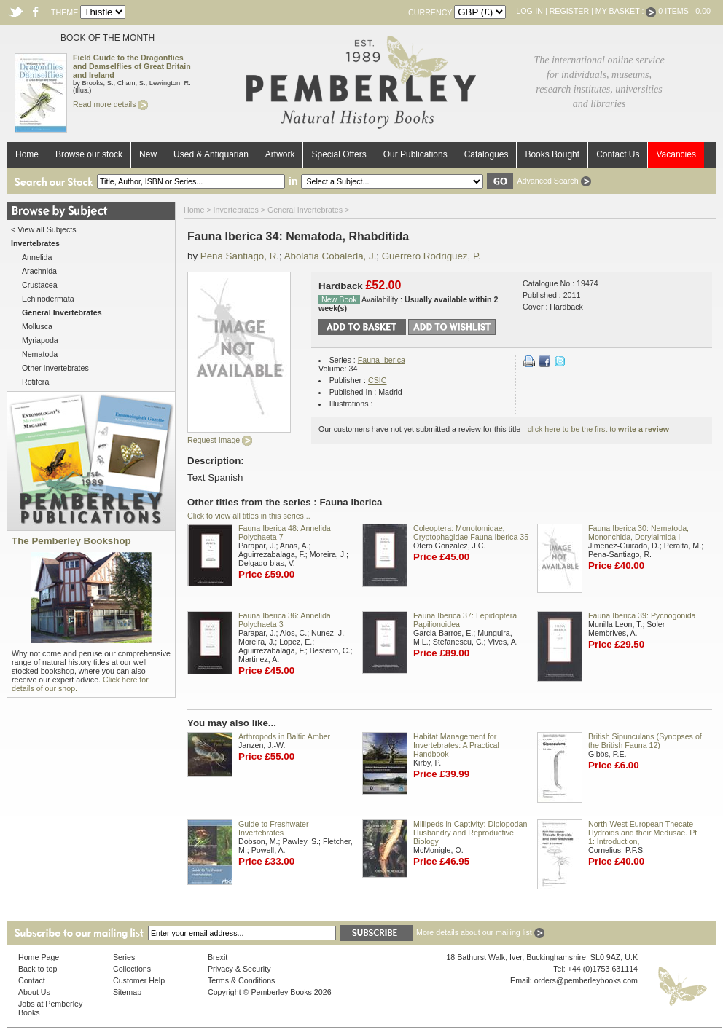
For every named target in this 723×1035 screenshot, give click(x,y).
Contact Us (617, 154)
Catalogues (486, 154)
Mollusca (37, 326)
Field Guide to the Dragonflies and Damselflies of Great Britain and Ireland (132, 66)
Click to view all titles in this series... (248, 515)
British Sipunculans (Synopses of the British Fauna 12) (645, 740)
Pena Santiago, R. (239, 256)
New (148, 154)
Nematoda (40, 354)
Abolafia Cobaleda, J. (330, 256)
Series (124, 957)
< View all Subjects (44, 229)
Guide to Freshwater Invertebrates (273, 828)
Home (27, 154)
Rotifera (35, 381)
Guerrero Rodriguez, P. (431, 256)
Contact (31, 980)
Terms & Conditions (241, 980)
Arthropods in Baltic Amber (284, 736)
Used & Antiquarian (211, 154)
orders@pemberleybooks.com (586, 980)
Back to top (37, 968)
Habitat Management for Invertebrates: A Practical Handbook (456, 745)
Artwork (280, 154)
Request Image (219, 440)
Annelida (37, 257)
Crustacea (40, 284)
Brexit (217, 957)
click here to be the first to (598, 429)
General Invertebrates (305, 209)
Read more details (110, 104)
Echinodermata (48, 298)
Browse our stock (88, 154)
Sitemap (127, 992)
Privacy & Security (239, 968)
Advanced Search (553, 180)
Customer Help (139, 980)
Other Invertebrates (55, 367)
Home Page (38, 957)
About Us (34, 992)
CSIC (377, 380)
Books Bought (552, 154)
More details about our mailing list (480, 932)
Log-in (529, 11)
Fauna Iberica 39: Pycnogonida (642, 615)
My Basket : (626, 11)
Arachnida (39, 271)
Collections (132, 968)
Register (569, 11)
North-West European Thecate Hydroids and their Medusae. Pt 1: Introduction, (642, 832)
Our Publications (415, 154)
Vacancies (675, 154)
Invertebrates (236, 209)
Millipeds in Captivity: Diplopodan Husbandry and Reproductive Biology (470, 832)
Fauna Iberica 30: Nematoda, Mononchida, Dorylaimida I (638, 532)
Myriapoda (40, 340)
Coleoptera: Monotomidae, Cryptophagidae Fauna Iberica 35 (470, 532)
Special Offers (338, 154)
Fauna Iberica (381, 359)
